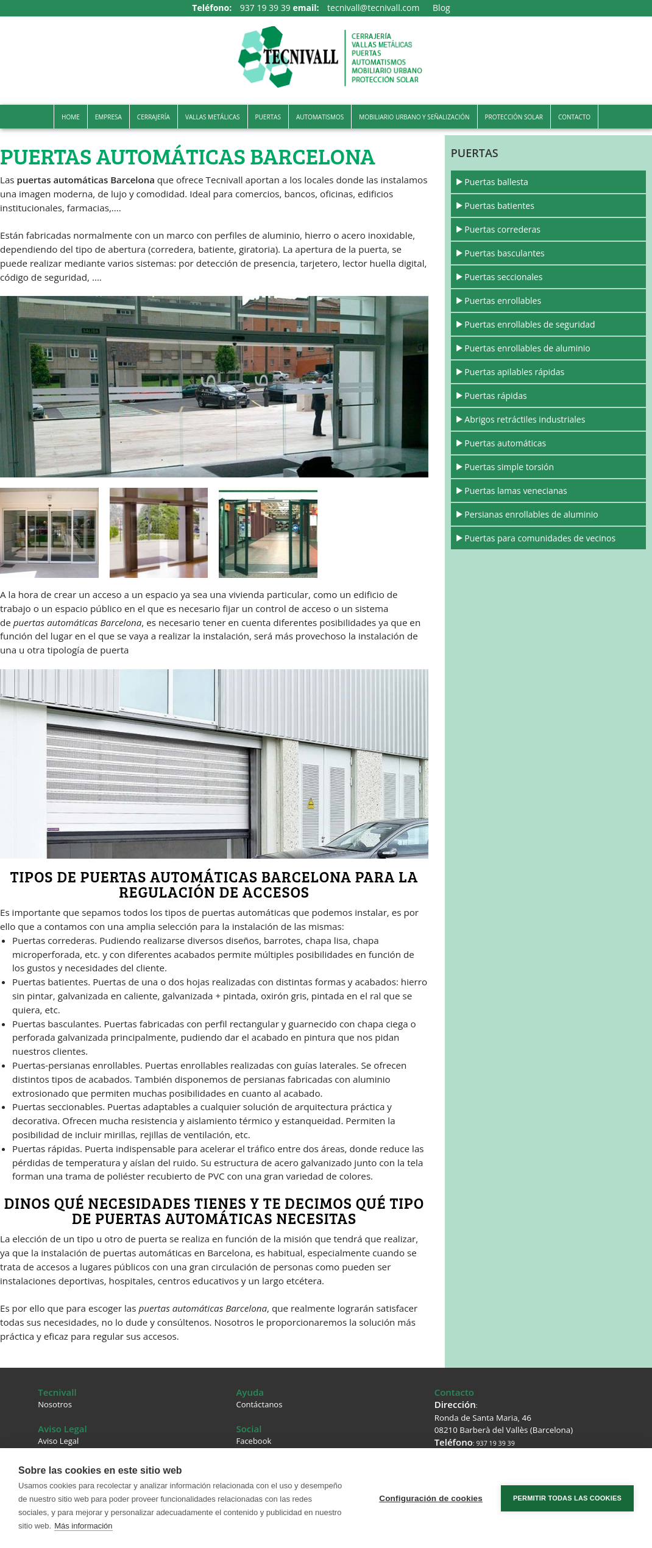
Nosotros (55, 1404)
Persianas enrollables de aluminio (531, 514)
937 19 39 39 (265, 7)
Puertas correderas (502, 229)
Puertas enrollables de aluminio (527, 348)
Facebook (253, 1440)
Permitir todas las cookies (567, 1498)
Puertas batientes (499, 205)
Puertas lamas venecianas (515, 490)
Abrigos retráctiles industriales (524, 419)
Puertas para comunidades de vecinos (539, 538)
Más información (83, 1525)
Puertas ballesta (496, 182)
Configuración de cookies (431, 1498)
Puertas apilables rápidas (514, 372)
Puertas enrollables (502, 300)
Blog (441, 7)
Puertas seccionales (503, 277)
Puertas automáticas (505, 443)
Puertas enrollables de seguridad (529, 324)
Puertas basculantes (504, 253)
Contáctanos (259, 1404)
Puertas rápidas (495, 395)
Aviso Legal (58, 1440)
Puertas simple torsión (509, 467)
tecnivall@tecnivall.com (373, 7)
